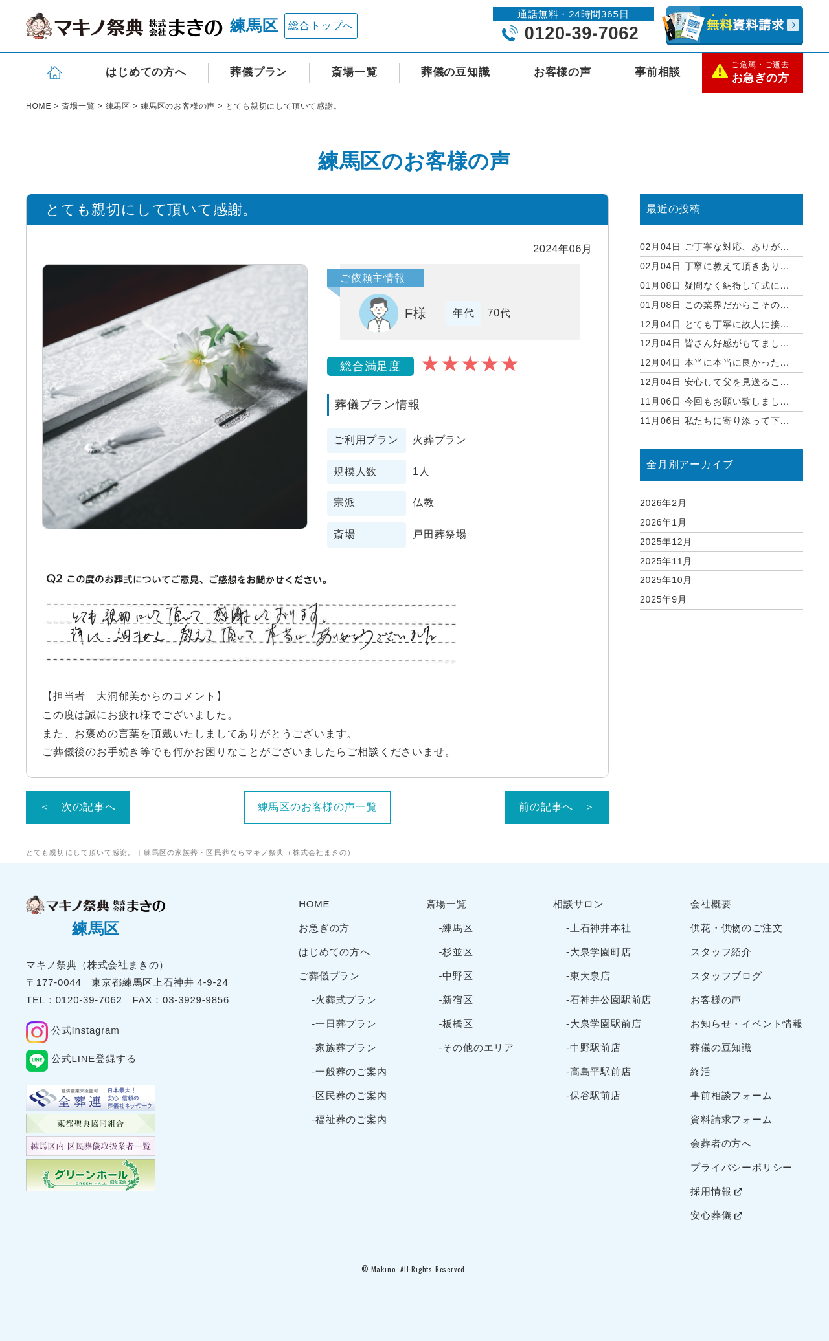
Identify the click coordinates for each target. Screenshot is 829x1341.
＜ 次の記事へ (78, 806)
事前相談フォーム (731, 1095)
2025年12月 (666, 542)
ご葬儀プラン (329, 975)
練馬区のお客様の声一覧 (318, 806)
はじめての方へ (146, 72)
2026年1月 (663, 522)
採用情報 (716, 1191)
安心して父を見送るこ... (714, 382)
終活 (700, 1071)
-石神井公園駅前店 (609, 999)
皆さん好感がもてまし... (714, 343)
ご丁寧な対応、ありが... (714, 246)
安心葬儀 (716, 1215)
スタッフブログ (726, 975)
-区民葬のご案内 (349, 1095)
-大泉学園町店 (598, 951)
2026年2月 (663, 503)
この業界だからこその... (714, 305)
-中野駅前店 (593, 1047)
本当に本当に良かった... (714, 362)
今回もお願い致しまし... (714, 401)
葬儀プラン (259, 72)
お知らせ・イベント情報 (746, 1023)
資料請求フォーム (731, 1119)
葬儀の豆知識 (455, 72)
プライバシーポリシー (741, 1167)
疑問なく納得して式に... (714, 285)
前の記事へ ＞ (557, 806)
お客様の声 (562, 72)
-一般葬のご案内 (349, 1071)
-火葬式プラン (344, 999)
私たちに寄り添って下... (714, 421)
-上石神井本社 (598, 927)
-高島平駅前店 (598, 1071)
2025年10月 (666, 580)
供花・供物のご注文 (736, 927)
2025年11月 (666, 561)
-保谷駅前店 (593, 1095)
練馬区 (254, 25)
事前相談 (658, 72)
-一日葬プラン (344, 1023)
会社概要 (710, 903)
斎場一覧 (354, 72)
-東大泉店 (588, 975)
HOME (314, 903)
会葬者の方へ (721, 1143)
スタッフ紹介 (721, 951)
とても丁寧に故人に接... (714, 324)
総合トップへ (321, 25)
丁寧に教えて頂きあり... (714, 266)
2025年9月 (663, 599)
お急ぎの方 (324, 927)
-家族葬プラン (344, 1047)
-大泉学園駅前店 (603, 1023)
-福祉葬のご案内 (349, 1119)
